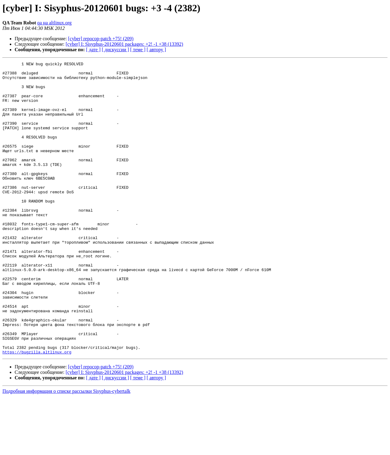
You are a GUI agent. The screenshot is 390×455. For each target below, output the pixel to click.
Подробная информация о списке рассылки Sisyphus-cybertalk (66, 449)
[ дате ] (93, 49)
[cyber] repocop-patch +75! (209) (100, 38)
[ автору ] (156, 49)
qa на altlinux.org (54, 22)
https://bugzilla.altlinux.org (36, 410)
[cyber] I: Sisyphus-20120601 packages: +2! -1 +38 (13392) (124, 44)
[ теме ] (137, 49)
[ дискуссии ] (115, 49)
